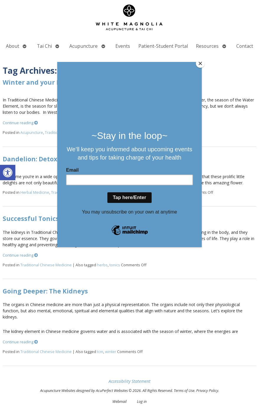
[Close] (200, 63)
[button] (7, 172)
